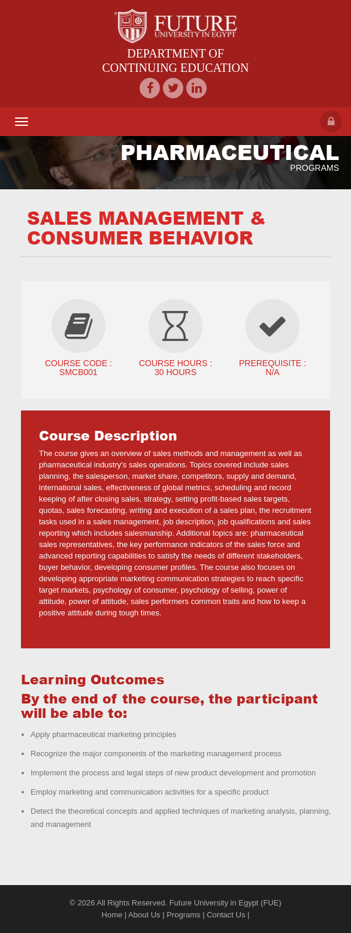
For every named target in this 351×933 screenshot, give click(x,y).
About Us (144, 914)
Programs (183, 914)
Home (112, 914)
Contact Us (226, 914)
